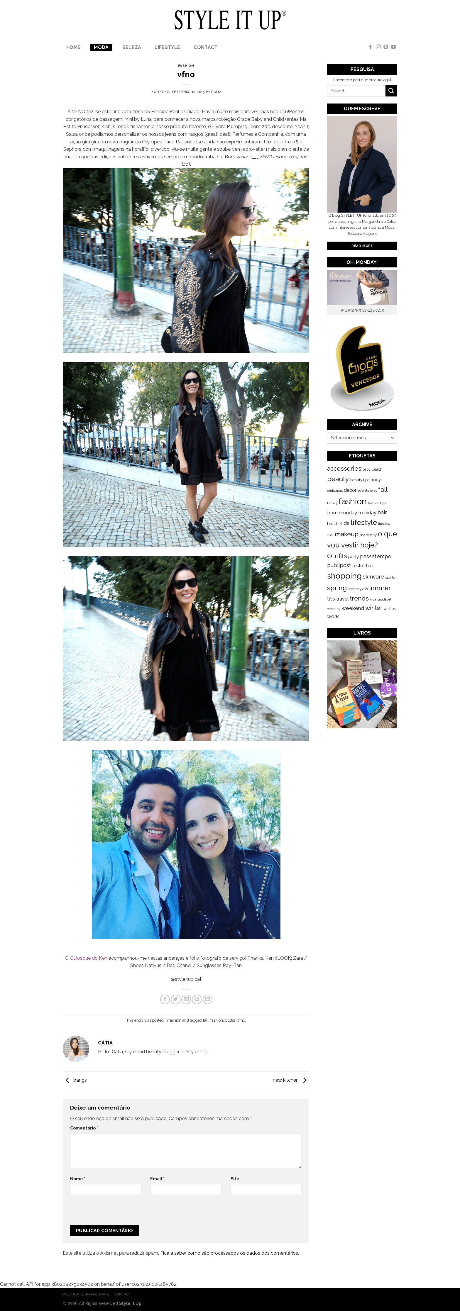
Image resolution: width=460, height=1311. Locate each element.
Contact (205, 47)
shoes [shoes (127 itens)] (369, 566)
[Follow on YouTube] (393, 47)
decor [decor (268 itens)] (350, 490)
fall (206, 1020)
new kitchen (291, 1080)
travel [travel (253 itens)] (342, 599)
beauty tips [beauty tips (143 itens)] (359, 480)
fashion (186, 66)
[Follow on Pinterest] (385, 47)
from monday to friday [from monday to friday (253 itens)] (351, 512)
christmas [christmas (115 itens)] (335, 491)
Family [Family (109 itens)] (332, 503)
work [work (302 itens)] (333, 616)
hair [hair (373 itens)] (382, 512)
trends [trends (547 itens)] (359, 598)
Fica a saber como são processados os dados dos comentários (229, 1253)
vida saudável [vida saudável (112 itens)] (380, 599)
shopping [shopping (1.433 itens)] (344, 575)
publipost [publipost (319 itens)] (339, 565)
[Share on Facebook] (165, 999)
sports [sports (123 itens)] (390, 577)
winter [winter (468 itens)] (373, 607)
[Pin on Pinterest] (197, 999)
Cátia (216, 92)
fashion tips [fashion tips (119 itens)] (377, 503)
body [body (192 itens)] (376, 479)
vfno (241, 1020)
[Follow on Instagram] (378, 47)
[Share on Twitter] (175, 999)
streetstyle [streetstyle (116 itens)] (356, 589)
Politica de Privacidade (86, 1294)
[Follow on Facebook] (370, 47)
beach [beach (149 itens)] (377, 469)
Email (157, 1178)
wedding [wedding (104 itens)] (334, 609)
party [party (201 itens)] (353, 556)
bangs (75, 1080)
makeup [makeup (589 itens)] (346, 534)
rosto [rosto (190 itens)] (357, 565)
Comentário (84, 1127)
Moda (101, 47)
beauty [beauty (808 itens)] (338, 479)
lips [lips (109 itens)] (381, 524)
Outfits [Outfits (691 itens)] (337, 556)
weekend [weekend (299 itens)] (353, 608)
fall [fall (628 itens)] (383, 489)
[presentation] (109, 1212)
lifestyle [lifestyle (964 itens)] (364, 522)
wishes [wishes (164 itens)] (389, 608)
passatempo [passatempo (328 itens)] (375, 556)
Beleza (131, 47)
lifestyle (167, 47)
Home (73, 47)
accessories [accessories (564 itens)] (344, 468)
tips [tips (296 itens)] (331, 599)
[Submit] (391, 90)
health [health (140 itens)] (332, 523)
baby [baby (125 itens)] (367, 469)
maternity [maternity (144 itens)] (368, 535)
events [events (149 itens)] (363, 490)
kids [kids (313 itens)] (344, 523)
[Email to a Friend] (186, 999)
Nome (77, 1178)
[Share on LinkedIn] (207, 999)
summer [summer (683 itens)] (378, 588)
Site (235, 1178)
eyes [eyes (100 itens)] (373, 490)
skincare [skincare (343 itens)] (373, 577)
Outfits (230, 1020)
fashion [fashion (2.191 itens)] (353, 501)
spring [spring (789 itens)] (337, 588)
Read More (362, 246)
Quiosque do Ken (88, 958)
